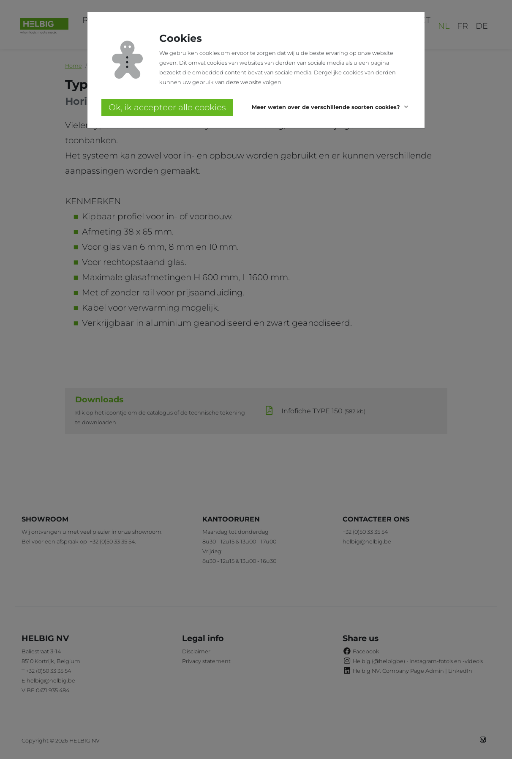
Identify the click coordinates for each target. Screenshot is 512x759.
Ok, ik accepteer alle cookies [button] (167, 107)
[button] (331, 107)
